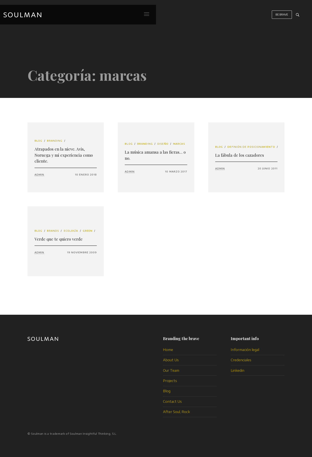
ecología (71, 230)
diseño (162, 143)
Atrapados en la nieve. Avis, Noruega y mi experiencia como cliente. (64, 155)
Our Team (171, 370)
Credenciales (241, 360)
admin (39, 174)
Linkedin (237, 370)
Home (168, 350)
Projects (170, 381)
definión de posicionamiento (251, 146)
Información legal (245, 350)
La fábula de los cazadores (239, 155)
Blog (38, 140)
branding (54, 140)
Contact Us (172, 401)
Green (88, 230)
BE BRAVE (282, 16)
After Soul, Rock (176, 412)
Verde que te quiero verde (59, 239)
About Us (171, 360)
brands (53, 230)
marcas (179, 143)
